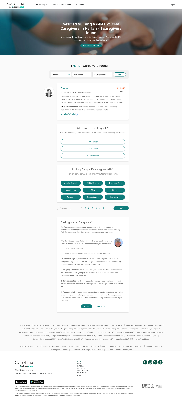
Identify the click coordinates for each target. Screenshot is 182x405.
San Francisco (97, 350)
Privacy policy (81, 373)
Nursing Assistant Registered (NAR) (99, 339)
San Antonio (75, 350)
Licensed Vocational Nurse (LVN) (37, 336)
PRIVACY (43, 373)
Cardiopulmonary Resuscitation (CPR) (50, 332)
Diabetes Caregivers (30, 329)
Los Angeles (138, 346)
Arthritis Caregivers (60, 325)
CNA (93, 190)
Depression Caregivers (153, 325)
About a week (92, 149)
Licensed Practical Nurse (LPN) (84, 336)
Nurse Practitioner (142, 339)
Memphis (149, 346)
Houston (104, 346)
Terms (78, 375)
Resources (80, 368)
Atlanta (23, 346)
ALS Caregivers (26, 325)
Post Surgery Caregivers (150, 329)
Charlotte (46, 346)
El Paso (86, 346)
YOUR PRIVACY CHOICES (30, 373)
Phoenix (65, 350)
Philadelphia (55, 350)
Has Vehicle (115, 197)
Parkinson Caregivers (130, 329)
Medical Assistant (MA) (125, 332)
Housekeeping (70, 190)
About (78, 363)
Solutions (81, 4)
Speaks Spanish (70, 183)
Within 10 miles (93, 183)
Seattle (118, 350)
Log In (172, 5)
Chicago (55, 346)
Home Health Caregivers (49, 329)
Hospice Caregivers (69, 329)
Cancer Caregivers (77, 325)
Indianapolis (115, 346)
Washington (127, 350)
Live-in (114, 190)
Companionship (93, 197)
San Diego (86, 350)
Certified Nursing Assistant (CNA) (80, 332)
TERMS (50, 373)
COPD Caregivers (116, 325)
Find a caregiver (41, 5)
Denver (71, 346)
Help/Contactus (82, 370)
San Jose (109, 350)
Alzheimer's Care (115, 183)
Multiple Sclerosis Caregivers (90, 329)
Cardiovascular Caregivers (97, 325)
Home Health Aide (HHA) (104, 332)
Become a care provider (61, 5)
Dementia (70, 197)
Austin (30, 346)
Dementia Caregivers (134, 325)
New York (158, 346)
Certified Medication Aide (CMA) (70, 339)
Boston (38, 346)
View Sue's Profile (69, 114)
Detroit (78, 346)
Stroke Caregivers (26, 332)
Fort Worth (95, 346)
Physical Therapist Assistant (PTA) (111, 336)
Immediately (92, 142)
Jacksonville (127, 346)
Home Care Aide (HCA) (124, 339)
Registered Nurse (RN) (61, 336)
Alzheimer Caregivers (42, 325)
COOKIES (18, 373)
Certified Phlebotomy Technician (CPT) (142, 336)
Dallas (63, 346)
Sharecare (80, 366)
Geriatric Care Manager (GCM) (44, 339)
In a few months (93, 156)
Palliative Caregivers (111, 329)
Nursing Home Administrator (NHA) (149, 332)
